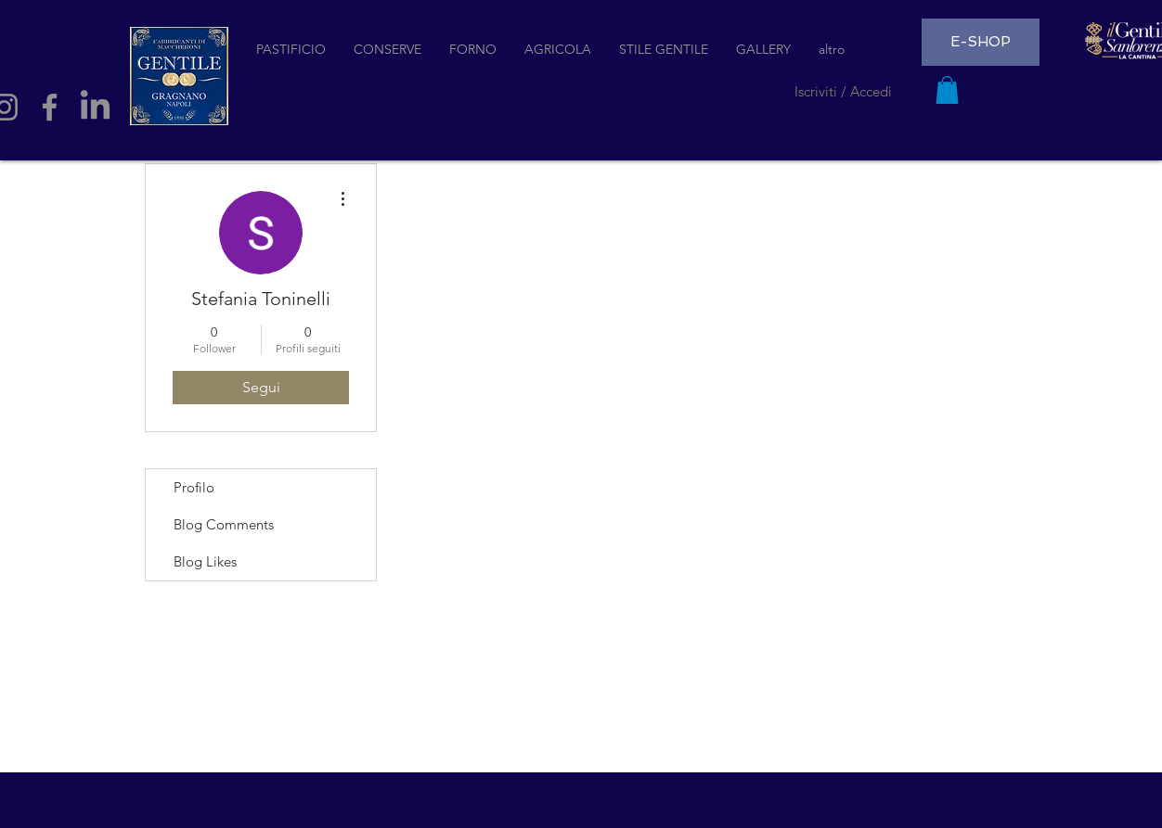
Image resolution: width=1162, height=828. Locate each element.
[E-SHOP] (980, 42)
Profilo (194, 487)
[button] (947, 90)
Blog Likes (205, 561)
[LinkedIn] (95, 107)
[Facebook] (50, 107)
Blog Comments (224, 524)
